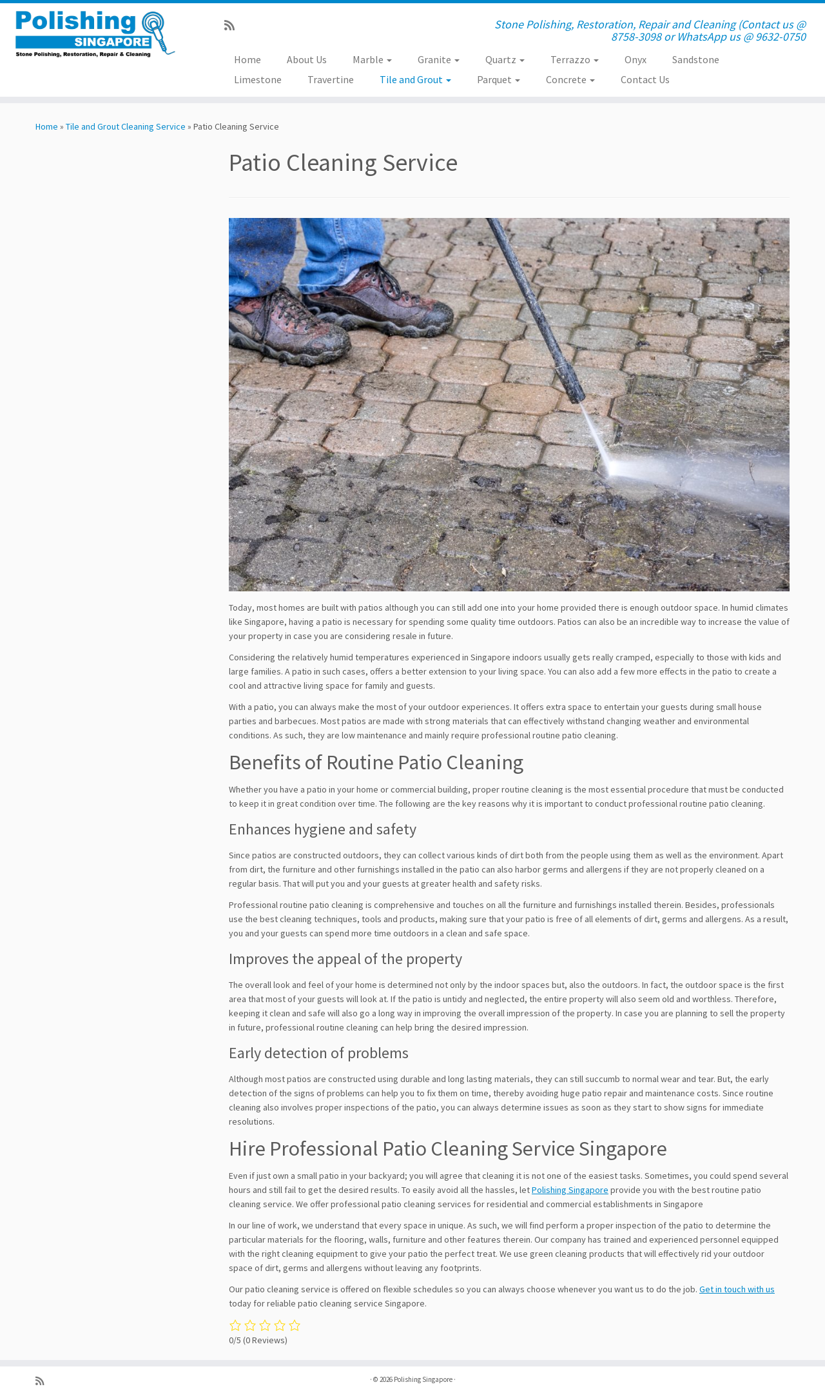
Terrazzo (574, 59)
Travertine (330, 79)
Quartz (505, 59)
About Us (307, 59)
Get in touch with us (737, 1289)
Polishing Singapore (570, 1190)
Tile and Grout (415, 79)
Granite (439, 59)
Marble (372, 59)
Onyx (635, 59)
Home (247, 59)
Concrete (570, 79)
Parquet (498, 79)
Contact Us (645, 79)
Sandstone (695, 59)
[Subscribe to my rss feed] (233, 25)
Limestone (258, 79)
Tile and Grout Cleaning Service (126, 126)
